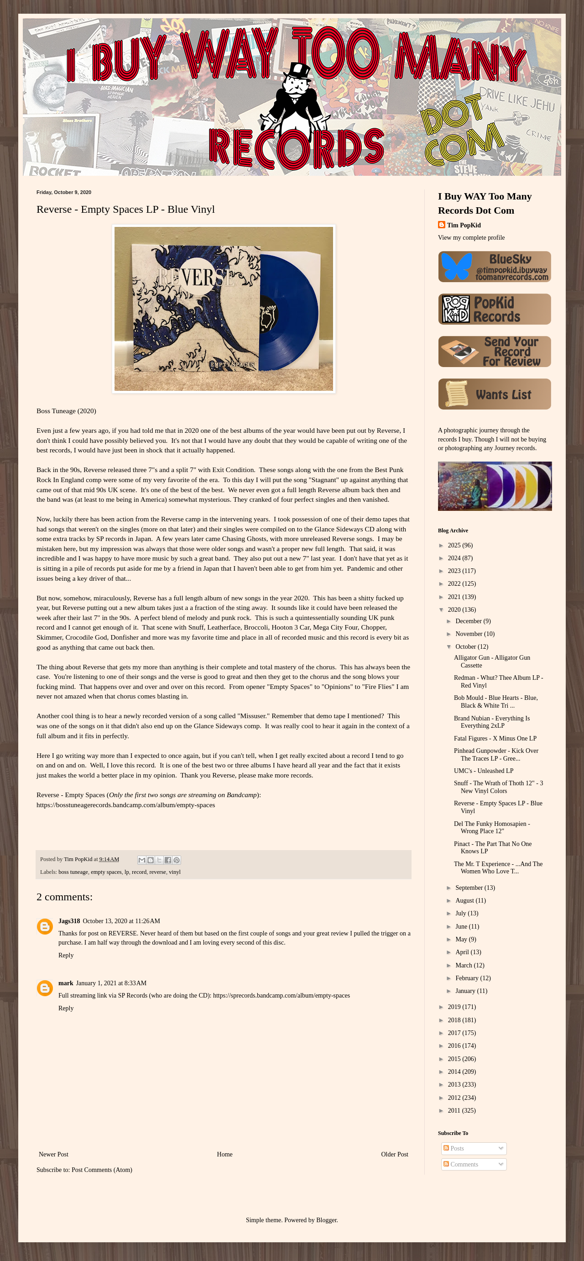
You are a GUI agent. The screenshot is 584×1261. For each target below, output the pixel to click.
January (466, 991)
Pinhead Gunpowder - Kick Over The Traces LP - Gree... (496, 754)
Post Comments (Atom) (102, 1169)
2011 (455, 1110)
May (462, 939)
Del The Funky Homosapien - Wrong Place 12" (492, 827)
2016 (455, 1045)
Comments (460, 1164)
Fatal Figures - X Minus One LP (495, 738)
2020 (455, 609)
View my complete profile (471, 237)
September (469, 887)
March (464, 965)
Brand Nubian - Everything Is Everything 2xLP (492, 722)
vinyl (175, 872)
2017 (455, 1033)
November (469, 633)
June (462, 926)
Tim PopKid (464, 225)
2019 (455, 1007)
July (461, 913)
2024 (455, 558)
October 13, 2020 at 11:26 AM (121, 921)
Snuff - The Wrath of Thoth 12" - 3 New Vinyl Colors (498, 787)
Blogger (326, 1220)
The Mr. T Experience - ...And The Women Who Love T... (498, 868)
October (466, 646)
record (139, 872)
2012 (455, 1097)
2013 (455, 1084)
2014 (455, 1071)
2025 (455, 545)
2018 (455, 1020)
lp (127, 872)
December (469, 621)
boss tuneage (73, 872)
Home (225, 1154)
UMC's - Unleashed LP (483, 770)
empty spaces (106, 872)
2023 (455, 570)
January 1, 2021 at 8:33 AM (111, 983)
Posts (453, 1148)
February (467, 978)
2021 (455, 597)
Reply (65, 955)
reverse (158, 872)
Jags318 (69, 921)
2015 (455, 1059)
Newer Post (53, 1154)
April (462, 952)
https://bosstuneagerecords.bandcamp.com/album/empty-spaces (125, 805)
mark (65, 983)
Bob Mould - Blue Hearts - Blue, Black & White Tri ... (496, 701)
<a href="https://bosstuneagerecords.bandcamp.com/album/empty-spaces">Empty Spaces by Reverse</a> (223, 829)
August (465, 900)
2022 (455, 583)
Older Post (395, 1154)
